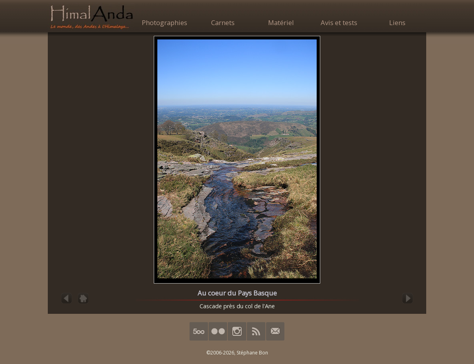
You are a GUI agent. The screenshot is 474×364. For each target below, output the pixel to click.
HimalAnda (91, 17)
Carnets (223, 22)
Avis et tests (339, 22)
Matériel (281, 22)
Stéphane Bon (252, 352)
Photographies (164, 22)
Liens (397, 22)
